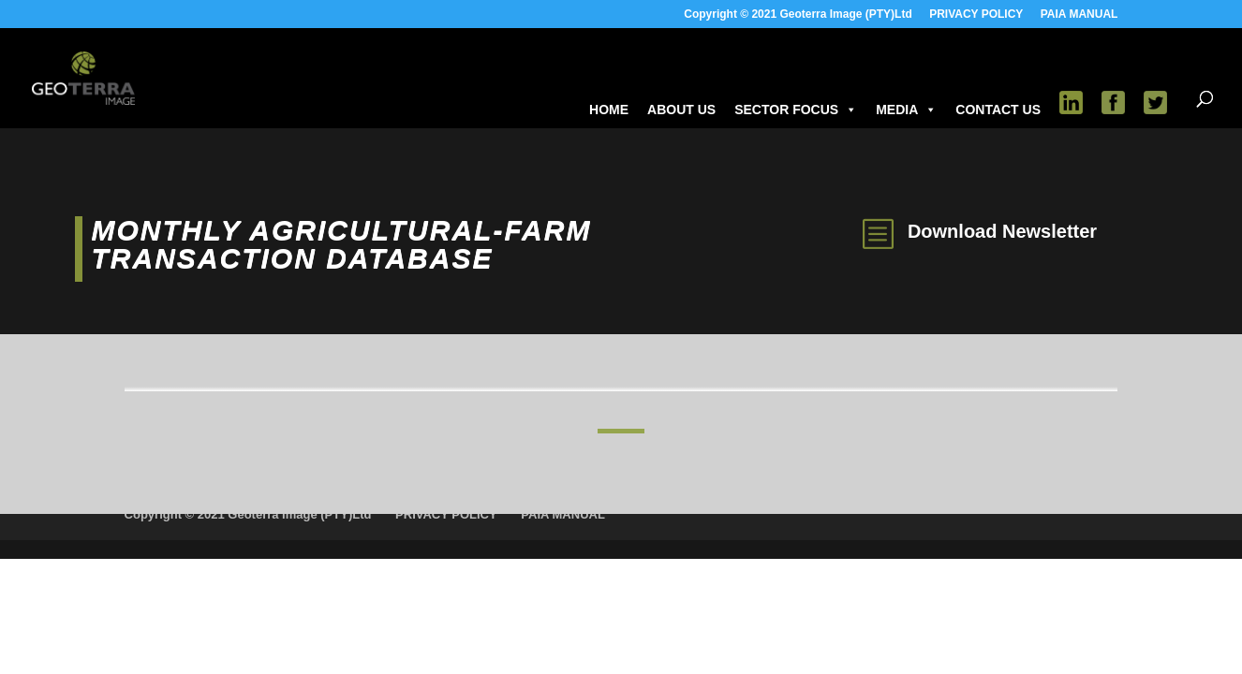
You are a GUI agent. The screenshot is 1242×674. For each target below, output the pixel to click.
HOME (608, 109)
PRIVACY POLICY (976, 14)
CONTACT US (998, 109)
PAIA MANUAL (1079, 14)
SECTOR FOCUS (795, 109)
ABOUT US (681, 109)
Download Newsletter (1002, 231)
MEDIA (906, 109)
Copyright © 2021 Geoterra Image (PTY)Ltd (798, 14)
